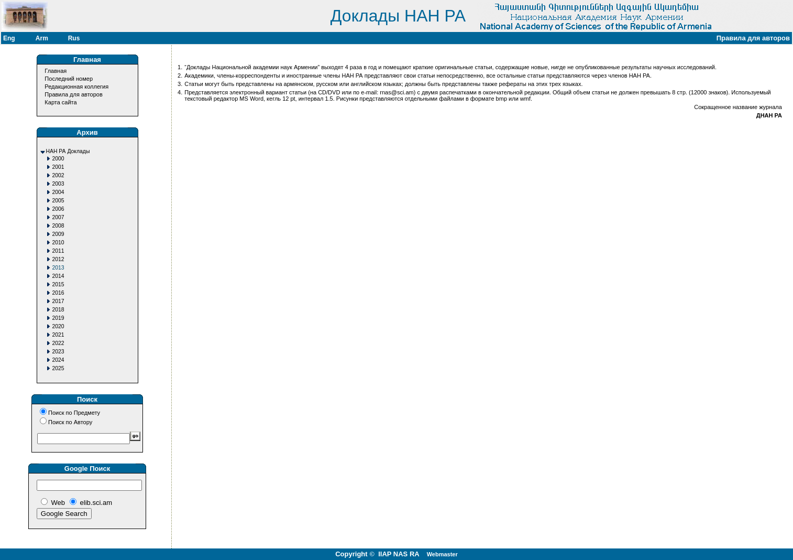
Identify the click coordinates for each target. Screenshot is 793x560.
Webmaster (442, 554)
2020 (58, 326)
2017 (58, 301)
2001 (58, 167)
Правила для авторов (73, 94)
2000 (58, 158)
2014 (58, 276)
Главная (56, 71)
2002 (58, 175)
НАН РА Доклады (68, 151)
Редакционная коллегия (76, 86)
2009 (58, 234)
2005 (58, 200)
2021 (58, 335)
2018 (58, 310)
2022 (58, 343)
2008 (58, 226)
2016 (58, 293)
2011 (58, 251)
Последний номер (69, 79)
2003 (58, 184)
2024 (58, 360)
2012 (58, 259)
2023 (58, 351)
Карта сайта (60, 102)
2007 (58, 217)
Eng (9, 38)
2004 (58, 192)
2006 (58, 209)
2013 (58, 268)
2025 (58, 368)
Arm (42, 38)
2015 (58, 284)
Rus (74, 38)
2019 (58, 318)
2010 (58, 242)
